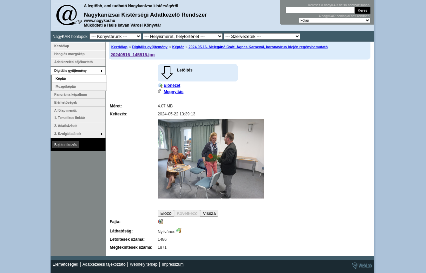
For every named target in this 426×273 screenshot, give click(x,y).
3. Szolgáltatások (67, 134)
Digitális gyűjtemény (149, 47)
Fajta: (115, 221)
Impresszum (172, 264)
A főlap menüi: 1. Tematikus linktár (69, 114)
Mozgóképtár (66, 86)
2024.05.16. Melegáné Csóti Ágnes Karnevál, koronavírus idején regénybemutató (257, 47)
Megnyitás (173, 91)
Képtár (178, 47)
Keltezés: (118, 114)
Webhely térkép (143, 264)
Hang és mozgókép (69, 54)
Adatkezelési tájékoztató (73, 62)
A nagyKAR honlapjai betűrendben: (344, 16)
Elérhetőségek (65, 102)
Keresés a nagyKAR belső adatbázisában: (339, 5)
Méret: (116, 106)
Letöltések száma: (127, 239)
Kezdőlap (119, 47)
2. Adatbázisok (66, 126)
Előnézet (172, 85)
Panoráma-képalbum (70, 94)
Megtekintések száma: (131, 247)
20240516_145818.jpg (132, 54)
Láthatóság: (121, 231)
